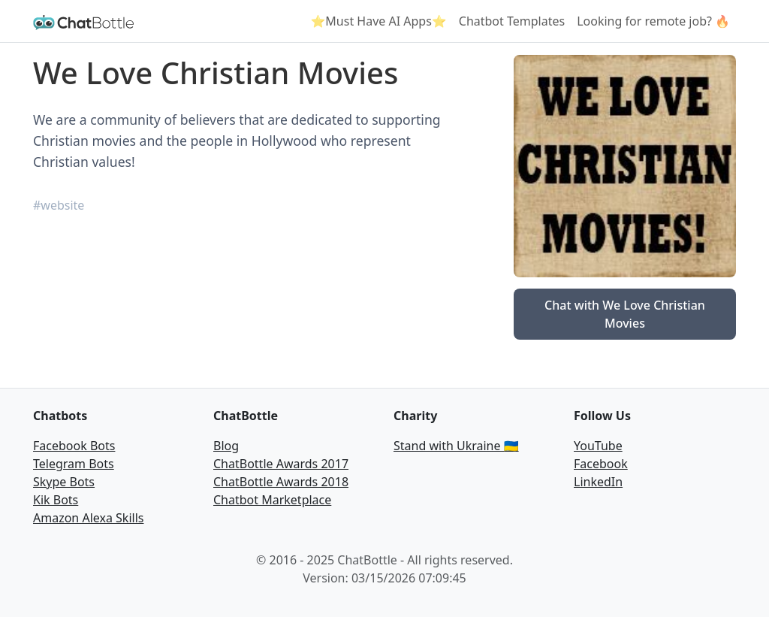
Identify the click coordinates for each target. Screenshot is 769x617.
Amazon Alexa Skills (88, 518)
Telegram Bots (73, 463)
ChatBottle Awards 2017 (280, 463)
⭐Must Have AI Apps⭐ (378, 21)
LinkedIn (598, 481)
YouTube (598, 445)
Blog (226, 445)
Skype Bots (64, 481)
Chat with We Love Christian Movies (624, 314)
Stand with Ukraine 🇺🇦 (456, 445)
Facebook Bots (74, 445)
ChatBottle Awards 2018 (280, 481)
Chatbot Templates (512, 21)
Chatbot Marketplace (272, 499)
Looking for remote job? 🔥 (653, 21)
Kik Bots (55, 499)
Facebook (601, 463)
